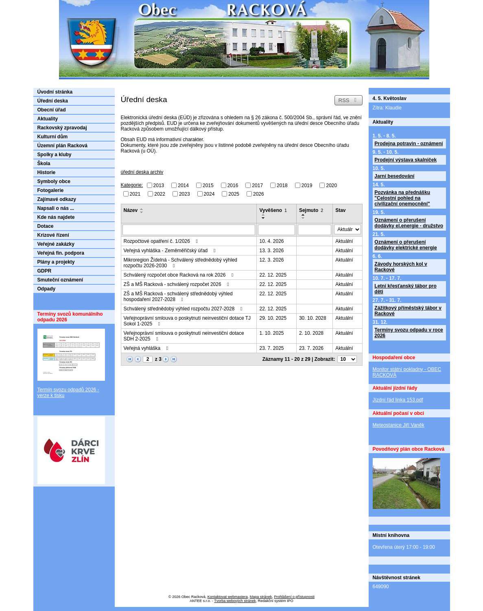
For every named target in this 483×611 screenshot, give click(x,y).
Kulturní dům (52, 137)
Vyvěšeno (273, 210)
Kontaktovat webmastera (228, 597)
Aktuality (47, 119)
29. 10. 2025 (272, 318)
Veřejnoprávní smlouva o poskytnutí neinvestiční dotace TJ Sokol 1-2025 (187, 321)
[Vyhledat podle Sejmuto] (314, 230)
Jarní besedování (394, 176)
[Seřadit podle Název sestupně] (142, 212)
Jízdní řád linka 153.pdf (398, 400)
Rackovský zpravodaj (62, 128)
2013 (158, 185)
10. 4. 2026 (271, 241)
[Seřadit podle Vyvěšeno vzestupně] (263, 214)
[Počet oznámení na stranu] (347, 359)
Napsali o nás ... (55, 208)
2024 (209, 193)
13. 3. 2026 (271, 250)
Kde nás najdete (56, 217)
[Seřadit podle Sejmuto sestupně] (303, 218)
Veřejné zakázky (55, 244)
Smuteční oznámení (60, 280)
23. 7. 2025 (271, 348)
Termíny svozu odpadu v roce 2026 (408, 332)
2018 (282, 185)
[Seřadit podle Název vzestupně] (142, 209)
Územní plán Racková (62, 145)
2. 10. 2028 (311, 333)
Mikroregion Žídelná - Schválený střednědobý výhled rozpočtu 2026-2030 (180, 262)
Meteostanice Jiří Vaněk (398, 425)
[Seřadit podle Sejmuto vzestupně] (303, 214)
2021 (135, 193)
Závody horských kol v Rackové (400, 267)
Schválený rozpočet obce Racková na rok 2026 (180, 275)
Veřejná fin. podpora (60, 253)
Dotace (45, 226)
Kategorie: (132, 185)
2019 (307, 185)
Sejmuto (311, 210)
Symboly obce (53, 181)
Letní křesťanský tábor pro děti (405, 289)
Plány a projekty (56, 262)
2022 (159, 193)
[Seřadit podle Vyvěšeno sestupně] (263, 218)
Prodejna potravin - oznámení (408, 143)
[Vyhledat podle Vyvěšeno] (276, 230)
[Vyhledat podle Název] (189, 230)
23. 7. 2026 (311, 348)
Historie (46, 172)
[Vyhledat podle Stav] (347, 229)
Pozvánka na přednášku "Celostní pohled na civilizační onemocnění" (402, 198)
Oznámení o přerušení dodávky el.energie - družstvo (408, 223)
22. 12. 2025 (272, 275)
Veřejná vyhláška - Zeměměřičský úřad (171, 250)
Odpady (46, 289)
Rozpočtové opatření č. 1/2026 (162, 241)
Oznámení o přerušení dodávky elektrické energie (405, 245)
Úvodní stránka (55, 92)
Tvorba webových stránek (235, 601)
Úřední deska (52, 101)
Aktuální (344, 241)
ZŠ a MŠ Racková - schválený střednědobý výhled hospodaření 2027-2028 (178, 296)
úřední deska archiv (142, 172)
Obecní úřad (51, 110)
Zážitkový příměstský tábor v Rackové (407, 310)
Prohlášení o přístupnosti (294, 597)
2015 (208, 185)
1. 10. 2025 (271, 333)
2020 (331, 185)
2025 (233, 193)
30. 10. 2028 (312, 318)
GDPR (44, 271)
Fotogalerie (50, 190)
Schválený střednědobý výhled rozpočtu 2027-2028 (184, 309)
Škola (43, 163)
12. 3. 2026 (271, 260)
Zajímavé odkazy (56, 199)
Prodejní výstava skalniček (405, 160)
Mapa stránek (261, 597)
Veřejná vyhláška (147, 348)
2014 (183, 185)
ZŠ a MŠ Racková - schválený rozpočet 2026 (177, 284)
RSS (348, 100)
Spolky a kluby (54, 154)
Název (131, 210)
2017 (257, 185)
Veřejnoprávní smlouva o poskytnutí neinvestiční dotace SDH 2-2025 (184, 336)
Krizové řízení (53, 235)
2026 (258, 193)
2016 (232, 185)
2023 (184, 193)
